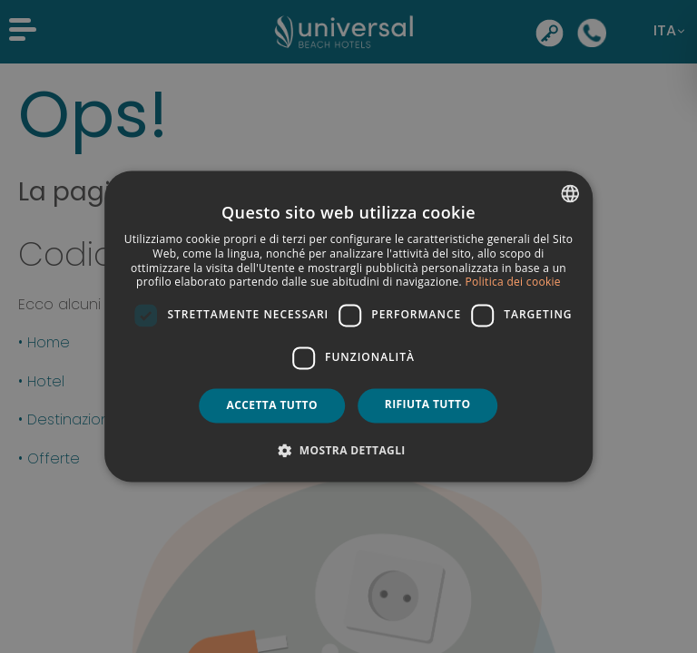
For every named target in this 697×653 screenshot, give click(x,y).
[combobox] (570, 193)
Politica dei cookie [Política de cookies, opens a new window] (513, 282)
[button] (348, 451)
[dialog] (348, 326)
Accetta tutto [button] (272, 405)
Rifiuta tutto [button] (428, 404)
